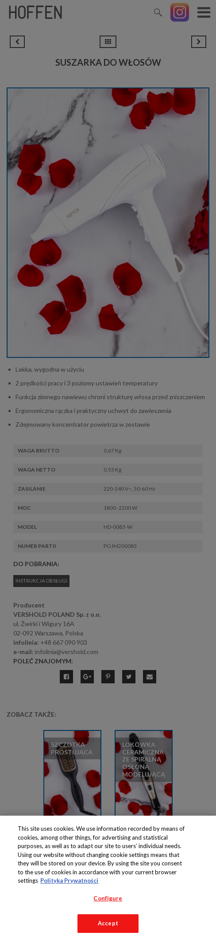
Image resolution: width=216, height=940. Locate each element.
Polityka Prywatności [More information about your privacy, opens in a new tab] (69, 880)
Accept (108, 923)
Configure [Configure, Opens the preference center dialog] (107, 898)
